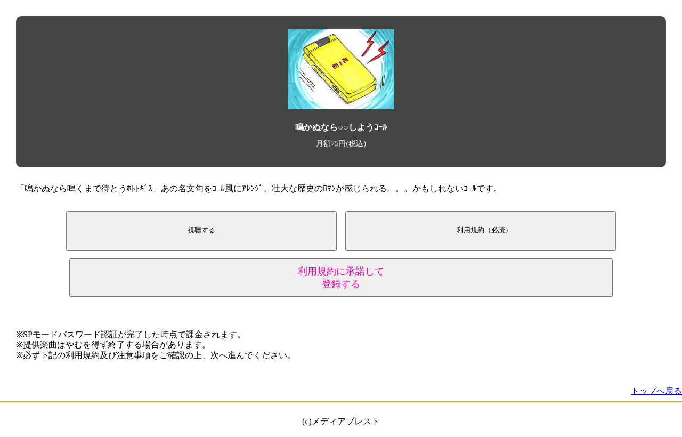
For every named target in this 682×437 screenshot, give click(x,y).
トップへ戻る (656, 390)
